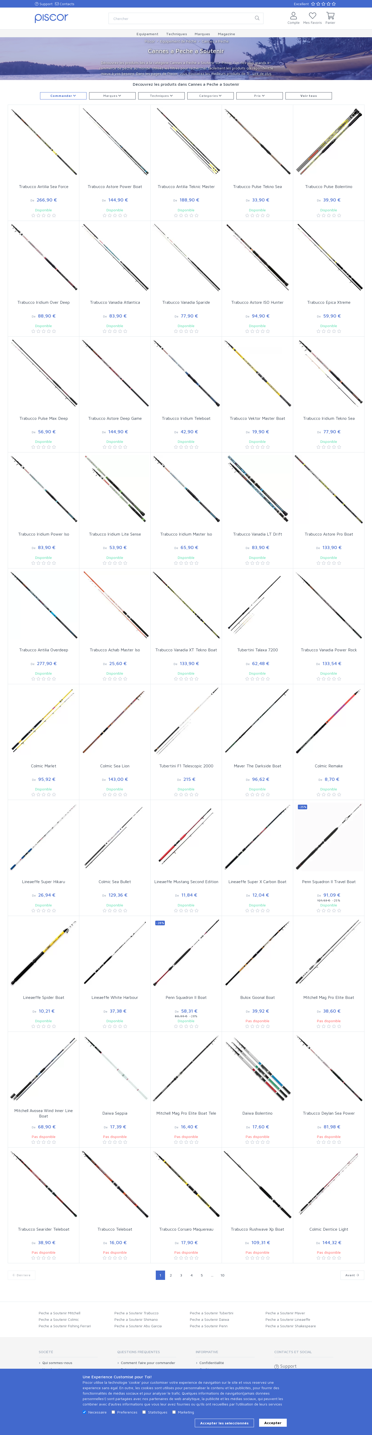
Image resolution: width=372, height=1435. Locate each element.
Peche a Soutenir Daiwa (209, 1319)
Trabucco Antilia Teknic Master (186, 186)
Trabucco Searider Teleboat (43, 1229)
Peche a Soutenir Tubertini (211, 1313)
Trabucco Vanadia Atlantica (115, 302)
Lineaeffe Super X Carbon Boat (257, 881)
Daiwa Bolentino (257, 1113)
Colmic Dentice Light (328, 1229)
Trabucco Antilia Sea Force (43, 186)
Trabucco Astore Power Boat (115, 186)
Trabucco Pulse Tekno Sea (257, 186)
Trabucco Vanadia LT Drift (257, 534)
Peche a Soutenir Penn (209, 1326)
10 (222, 1275)
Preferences (127, 1412)
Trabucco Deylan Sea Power (329, 1113)
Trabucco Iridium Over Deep (43, 302)
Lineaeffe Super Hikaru (43, 881)
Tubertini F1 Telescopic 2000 (186, 765)
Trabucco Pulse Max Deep (43, 418)
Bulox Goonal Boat (257, 997)
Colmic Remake (329, 765)
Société (46, 1352)
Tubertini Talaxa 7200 (257, 649)
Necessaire (97, 1412)
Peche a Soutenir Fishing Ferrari (65, 1326)
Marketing (186, 1412)
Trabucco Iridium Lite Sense (115, 534)
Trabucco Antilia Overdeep (43, 649)
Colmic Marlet (43, 765)
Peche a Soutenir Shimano (136, 1319)
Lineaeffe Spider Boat (43, 997)
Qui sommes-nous (57, 1363)
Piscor (150, 41)
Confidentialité (211, 1363)
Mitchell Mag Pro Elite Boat (328, 997)
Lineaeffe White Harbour (114, 997)
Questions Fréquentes (138, 1352)
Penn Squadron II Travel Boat (329, 881)
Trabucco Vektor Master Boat (257, 418)
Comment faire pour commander (148, 1363)
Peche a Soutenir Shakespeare (291, 1326)
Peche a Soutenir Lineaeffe (288, 1319)
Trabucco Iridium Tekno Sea (329, 418)
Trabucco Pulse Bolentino (328, 186)
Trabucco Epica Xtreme (329, 302)
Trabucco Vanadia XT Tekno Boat (186, 649)
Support (43, 4)
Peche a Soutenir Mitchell (59, 1313)
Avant (352, 1275)
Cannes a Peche (215, 41)
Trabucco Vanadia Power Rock (329, 649)
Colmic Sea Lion (114, 765)
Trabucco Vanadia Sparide (186, 302)
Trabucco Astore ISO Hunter (257, 302)
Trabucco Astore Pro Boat (329, 534)
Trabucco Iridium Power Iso (43, 534)
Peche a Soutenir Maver (285, 1313)
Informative (207, 1352)
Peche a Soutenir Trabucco (136, 1313)
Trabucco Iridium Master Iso (186, 534)
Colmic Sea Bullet (115, 881)
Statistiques (157, 1412)
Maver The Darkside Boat (257, 765)
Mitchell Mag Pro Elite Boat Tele (186, 1113)
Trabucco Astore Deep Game (115, 418)
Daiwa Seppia (114, 1113)
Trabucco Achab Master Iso (115, 649)
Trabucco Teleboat (114, 1229)
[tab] (68, 1354)
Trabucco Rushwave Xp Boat (257, 1229)
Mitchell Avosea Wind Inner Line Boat (43, 1113)
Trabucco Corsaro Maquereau (186, 1229)
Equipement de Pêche (178, 41)
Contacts (64, 4)
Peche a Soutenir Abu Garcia (138, 1326)
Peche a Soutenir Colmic (59, 1319)
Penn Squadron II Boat (186, 997)
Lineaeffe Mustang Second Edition (186, 881)
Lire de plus (262, 73)
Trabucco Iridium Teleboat (186, 418)
